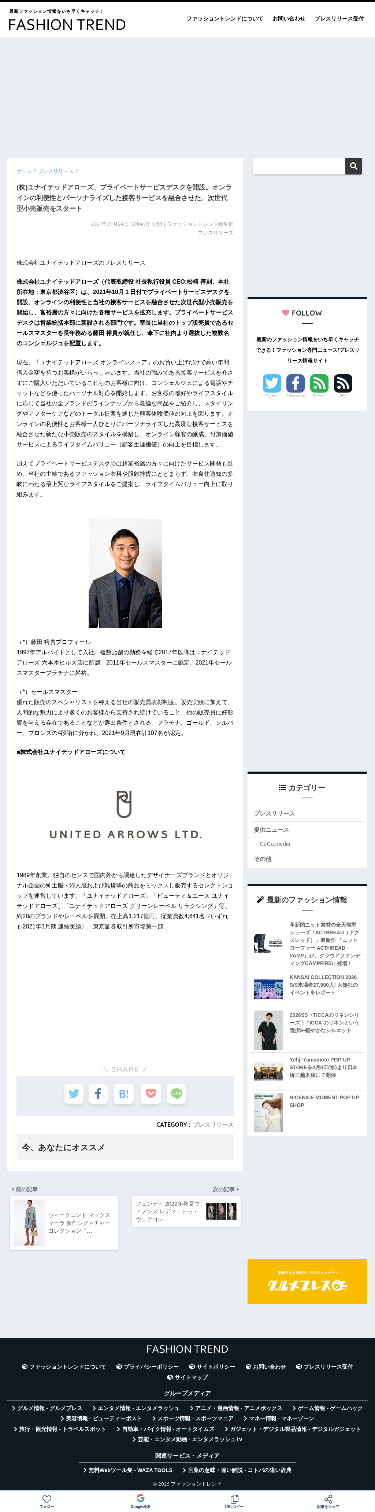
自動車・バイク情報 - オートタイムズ (168, 1430)
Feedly (319, 395)
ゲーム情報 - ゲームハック (330, 1409)
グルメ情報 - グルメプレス (49, 1409)
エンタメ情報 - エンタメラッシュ (138, 1409)
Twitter (272, 395)
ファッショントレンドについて (224, 18)
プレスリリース (213, 1124)
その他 (263, 859)
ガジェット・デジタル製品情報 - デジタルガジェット (295, 1430)
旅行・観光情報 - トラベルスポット (62, 1430)
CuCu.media (275, 844)
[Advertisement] (187, 94)
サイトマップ (191, 1378)
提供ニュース (272, 830)
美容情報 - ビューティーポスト (104, 1420)
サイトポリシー (216, 1368)
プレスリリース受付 (339, 18)
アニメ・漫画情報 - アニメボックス (238, 1409)
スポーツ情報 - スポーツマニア (195, 1420)
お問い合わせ (288, 18)
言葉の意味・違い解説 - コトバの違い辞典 (240, 1471)
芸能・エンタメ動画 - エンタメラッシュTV (190, 1440)
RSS (343, 395)
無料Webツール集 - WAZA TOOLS (130, 1471)
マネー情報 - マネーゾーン (281, 1420)
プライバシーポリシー (151, 1368)
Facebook (295, 395)
